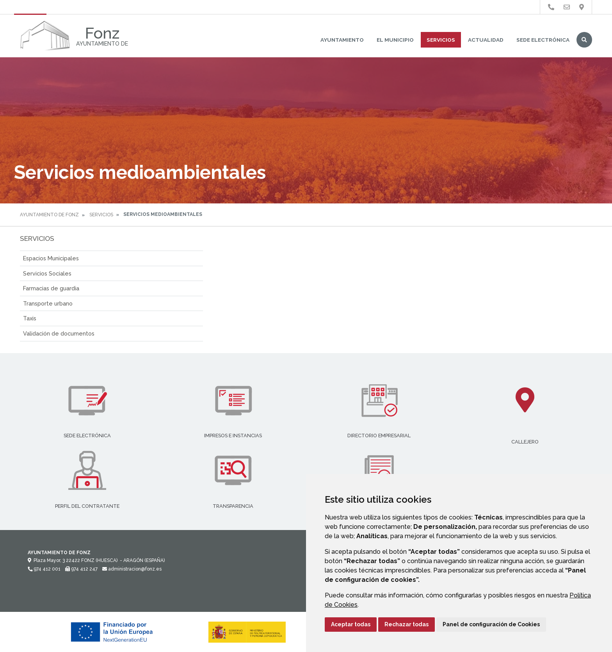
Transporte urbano (48, 303)
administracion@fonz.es (132, 569)
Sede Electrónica (542, 40)
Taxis (29, 318)
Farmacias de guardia (51, 288)
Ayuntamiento (342, 40)
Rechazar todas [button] (406, 624)
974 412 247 (81, 569)
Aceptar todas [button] (350, 624)
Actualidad (485, 40)
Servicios (441, 40)
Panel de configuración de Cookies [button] (491, 624)
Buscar (584, 40)
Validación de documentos (58, 333)
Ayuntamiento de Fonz (49, 214)
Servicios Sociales (47, 273)
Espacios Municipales (51, 258)
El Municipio (395, 40)
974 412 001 (44, 569)
